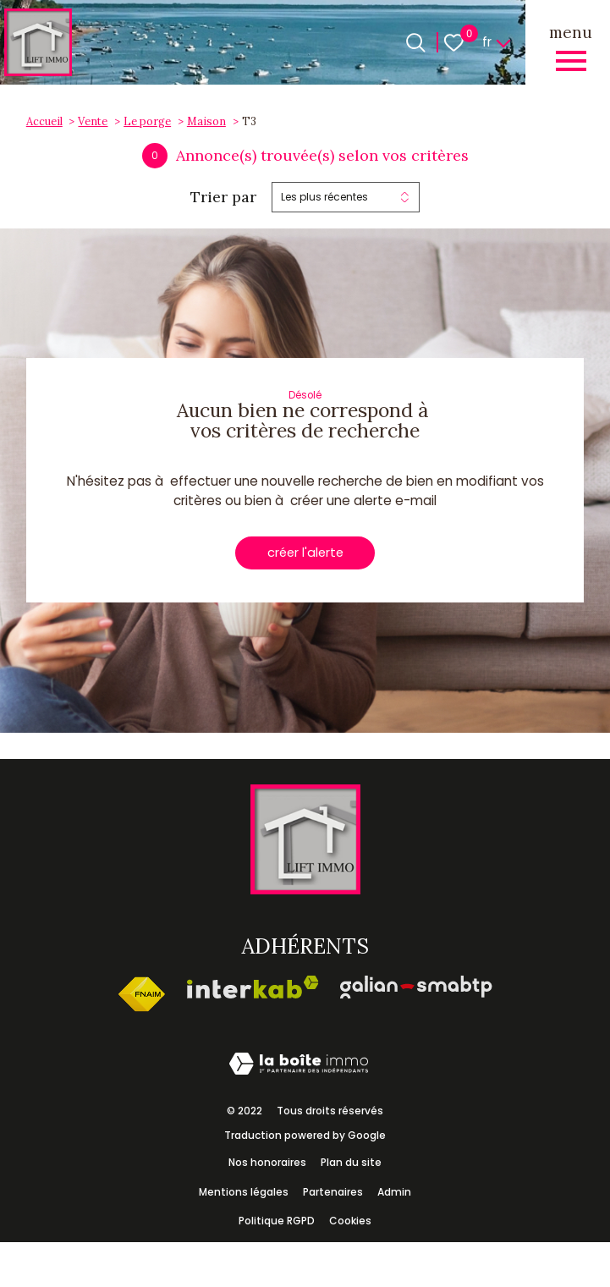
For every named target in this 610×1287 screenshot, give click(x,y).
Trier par (223, 197)
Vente (92, 121)
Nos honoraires (267, 1163)
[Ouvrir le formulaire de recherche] (415, 42)
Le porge (147, 121)
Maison (206, 121)
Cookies (350, 1222)
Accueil (44, 121)
